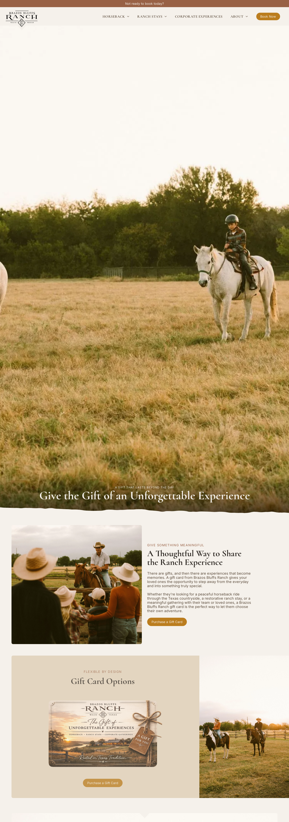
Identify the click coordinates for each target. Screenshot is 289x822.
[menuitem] (116, 16)
